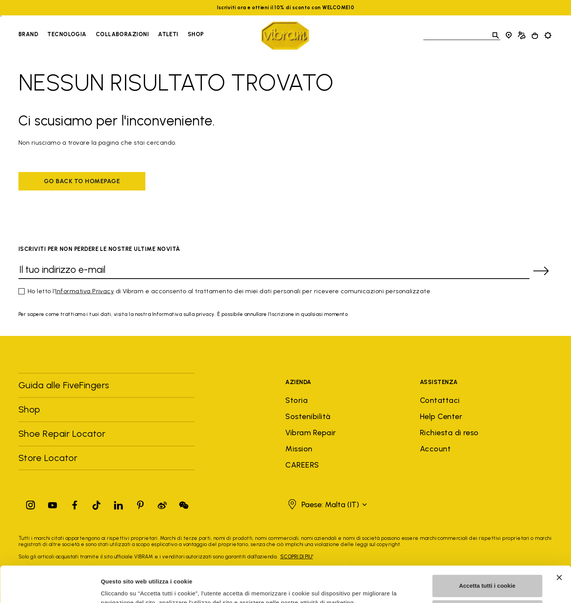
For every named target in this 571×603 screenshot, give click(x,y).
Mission (298, 448)
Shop (29, 409)
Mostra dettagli (121, 588)
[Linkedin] (118, 503)
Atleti (168, 34)
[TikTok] (96, 503)
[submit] (541, 271)
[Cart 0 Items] (534, 35)
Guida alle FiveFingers (65, 385)
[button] (326, 504)
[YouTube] (52, 503)
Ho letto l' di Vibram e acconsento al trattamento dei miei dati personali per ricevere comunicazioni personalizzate (229, 291)
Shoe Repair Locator (61, 433)
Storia (296, 400)
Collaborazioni (122, 34)
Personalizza (487, 574)
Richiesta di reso (449, 432)
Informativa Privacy (84, 291)
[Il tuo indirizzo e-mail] (273, 271)
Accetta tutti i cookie (487, 549)
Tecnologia (67, 34)
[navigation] (111, 35)
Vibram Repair (310, 432)
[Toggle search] (495, 35)
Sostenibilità (307, 416)
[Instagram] (30, 503)
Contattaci (440, 400)
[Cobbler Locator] (521, 35)
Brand (28, 34)
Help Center (441, 416)
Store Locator (47, 457)
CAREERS (302, 464)
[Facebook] (74, 503)
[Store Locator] (508, 35)
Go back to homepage (82, 181)
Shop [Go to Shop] (196, 34)
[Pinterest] (140, 503)
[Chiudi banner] (559, 541)
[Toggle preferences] (548, 35)
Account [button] (435, 448)
